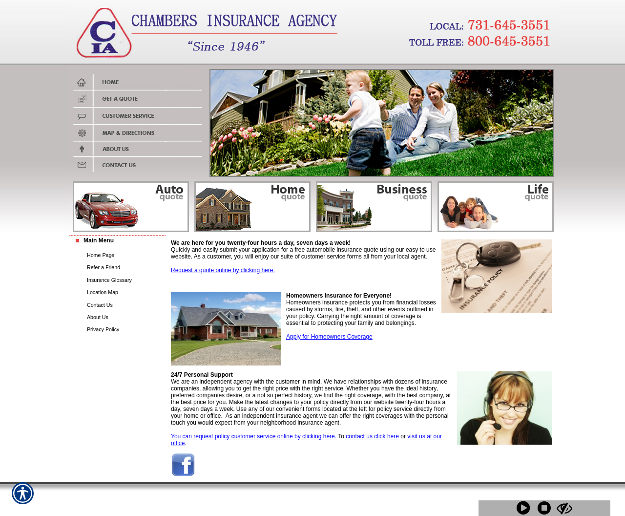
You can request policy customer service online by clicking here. (253, 436)
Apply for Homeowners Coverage (329, 336)
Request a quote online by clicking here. (223, 270)
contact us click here (372, 436)
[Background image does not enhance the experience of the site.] (117, 242)
